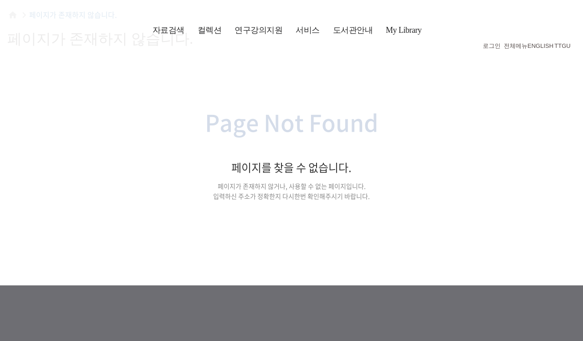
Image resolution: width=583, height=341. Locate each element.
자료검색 (168, 30)
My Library (403, 30)
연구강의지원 (258, 30)
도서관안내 (353, 30)
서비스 (308, 30)
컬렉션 (210, 30)
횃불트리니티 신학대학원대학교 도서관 (63, 27)
